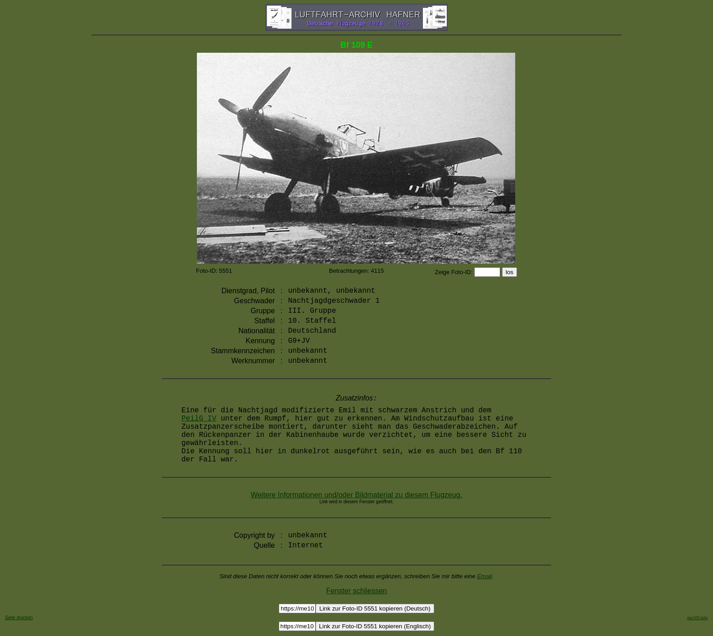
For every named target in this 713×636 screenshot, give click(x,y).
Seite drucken (19, 617)
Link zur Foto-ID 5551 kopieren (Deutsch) (374, 608)
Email (484, 576)
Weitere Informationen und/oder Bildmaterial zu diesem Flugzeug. (356, 495)
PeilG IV (198, 419)
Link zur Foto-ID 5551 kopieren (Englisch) (375, 626)
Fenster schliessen (356, 591)
